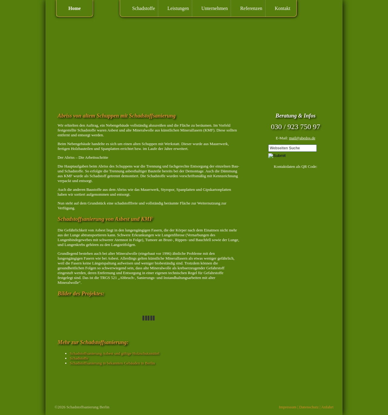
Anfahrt (327, 407)
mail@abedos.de (302, 138)
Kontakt (282, 8)
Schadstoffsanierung (82, 407)
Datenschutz (309, 407)
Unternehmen (214, 8)
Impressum (287, 407)
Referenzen (251, 8)
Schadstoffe (143, 8)
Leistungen (178, 8)
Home (75, 8)
